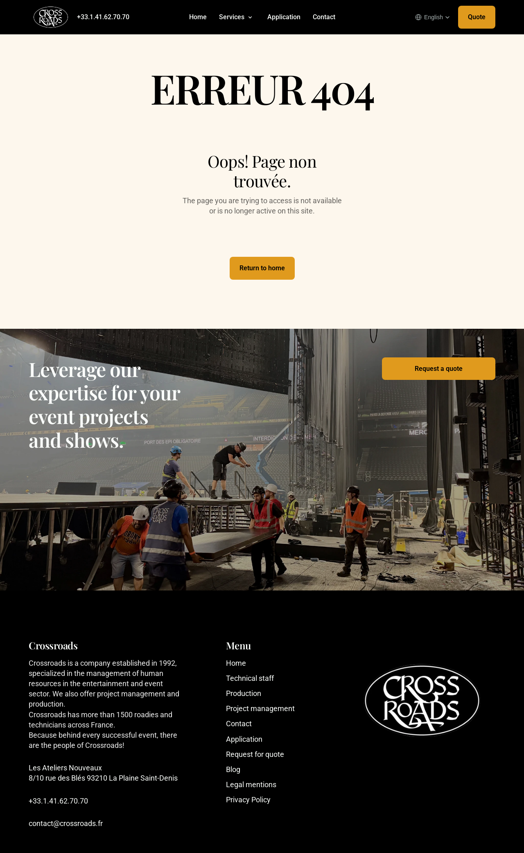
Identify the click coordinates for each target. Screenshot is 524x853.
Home (198, 17)
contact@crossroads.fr (66, 823)
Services (231, 17)
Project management (260, 708)
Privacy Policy (248, 799)
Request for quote (255, 754)
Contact (324, 17)
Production (243, 693)
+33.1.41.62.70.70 (103, 17)
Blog (233, 769)
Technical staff (250, 678)
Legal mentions (251, 784)
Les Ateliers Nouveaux (66, 767)
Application (283, 17)
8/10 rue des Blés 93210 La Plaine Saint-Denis (103, 778)
